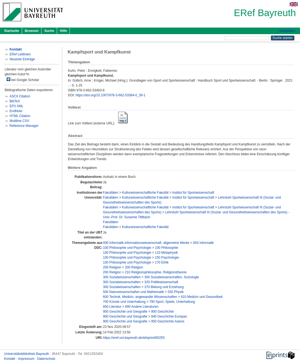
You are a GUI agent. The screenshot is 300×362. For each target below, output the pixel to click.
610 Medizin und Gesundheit (202, 297)
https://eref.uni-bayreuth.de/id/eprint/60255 (134, 338)
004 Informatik (203, 243)
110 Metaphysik (166, 253)
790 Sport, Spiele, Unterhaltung (172, 302)
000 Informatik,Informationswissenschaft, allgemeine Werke (146, 243)
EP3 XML (16, 106)
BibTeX (15, 101)
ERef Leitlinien (20, 54)
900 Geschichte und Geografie (125, 311)
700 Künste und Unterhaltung (124, 302)
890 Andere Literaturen (141, 307)
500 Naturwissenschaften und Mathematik (133, 292)
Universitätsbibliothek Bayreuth (27, 354)
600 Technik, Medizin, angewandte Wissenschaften (140, 297)
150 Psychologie (167, 257)
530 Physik (176, 292)
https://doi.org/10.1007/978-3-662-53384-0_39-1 (110, 95)
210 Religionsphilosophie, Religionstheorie (156, 272)
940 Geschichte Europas (169, 316)
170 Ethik (162, 262)
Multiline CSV (19, 121)
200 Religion (112, 267)
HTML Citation (20, 116)
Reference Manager (24, 126)
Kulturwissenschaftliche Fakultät (145, 193)
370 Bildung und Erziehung (164, 287)
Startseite (11, 31)
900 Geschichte (162, 311)
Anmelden (287, 31)
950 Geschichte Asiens (167, 321)
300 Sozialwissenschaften (122, 277)
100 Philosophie (166, 248)
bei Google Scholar (23, 79)
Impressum (26, 359)
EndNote (16, 111)
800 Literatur (112, 307)
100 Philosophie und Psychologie (127, 248)
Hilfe (63, 31)
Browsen (32, 31)
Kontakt (10, 359)
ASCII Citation (20, 96)
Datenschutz (46, 359)
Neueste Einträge (22, 59)
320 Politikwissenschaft (161, 282)
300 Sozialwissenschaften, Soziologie (171, 277)
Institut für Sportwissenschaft (193, 193)
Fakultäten (110, 193)
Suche (49, 31)
